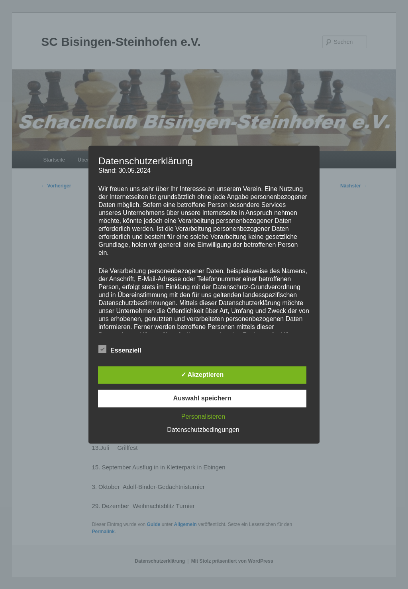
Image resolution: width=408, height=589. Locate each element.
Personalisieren (203, 416)
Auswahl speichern (202, 398)
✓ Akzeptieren (202, 374)
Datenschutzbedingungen (203, 429)
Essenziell (119, 349)
